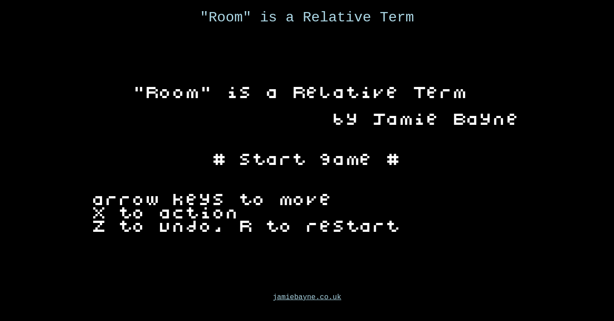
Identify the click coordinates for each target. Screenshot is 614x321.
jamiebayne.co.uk (307, 297)
